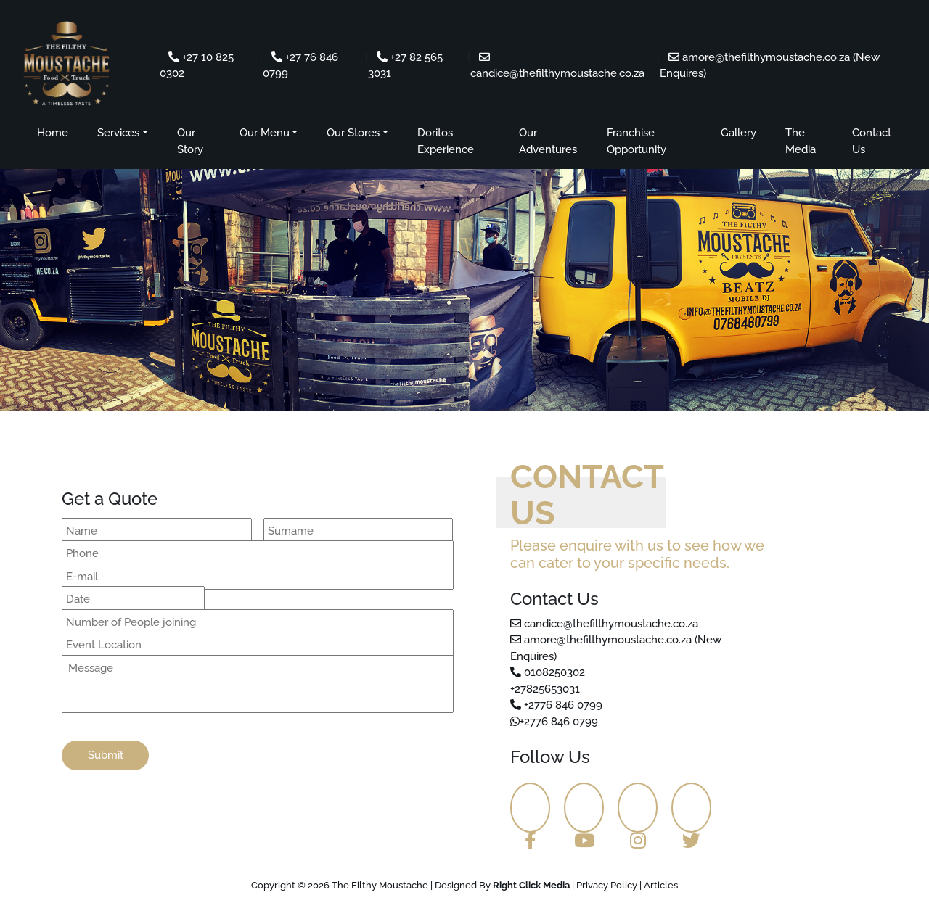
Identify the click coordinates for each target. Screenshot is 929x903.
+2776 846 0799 (556, 705)
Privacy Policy (606, 885)
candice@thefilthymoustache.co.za (604, 623)
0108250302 (547, 672)
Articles (661, 885)
